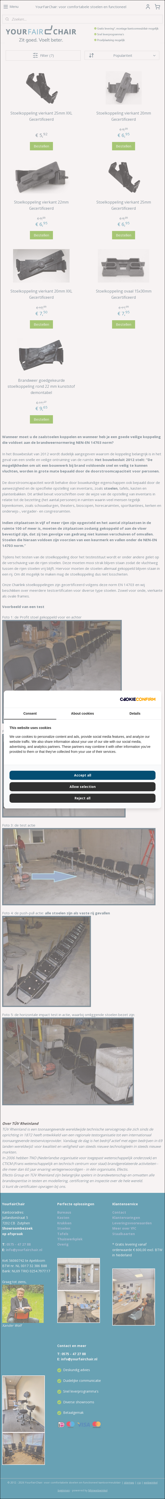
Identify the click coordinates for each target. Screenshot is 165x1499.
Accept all (82, 775)
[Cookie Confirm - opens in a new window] (138, 699)
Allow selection (83, 786)
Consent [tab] (30, 713)
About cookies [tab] (82, 713)
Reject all (82, 798)
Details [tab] (135, 713)
